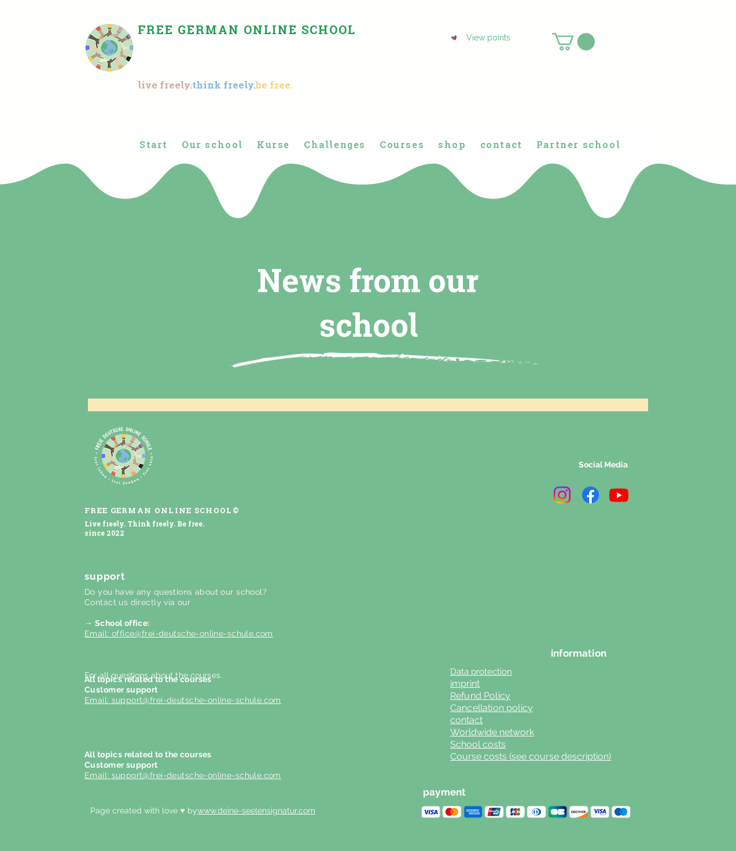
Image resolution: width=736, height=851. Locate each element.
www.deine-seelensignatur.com (256, 810)
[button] (573, 41)
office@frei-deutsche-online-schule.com (192, 633)
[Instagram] (562, 495)
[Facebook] (590, 495)
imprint (465, 683)
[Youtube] (619, 495)
